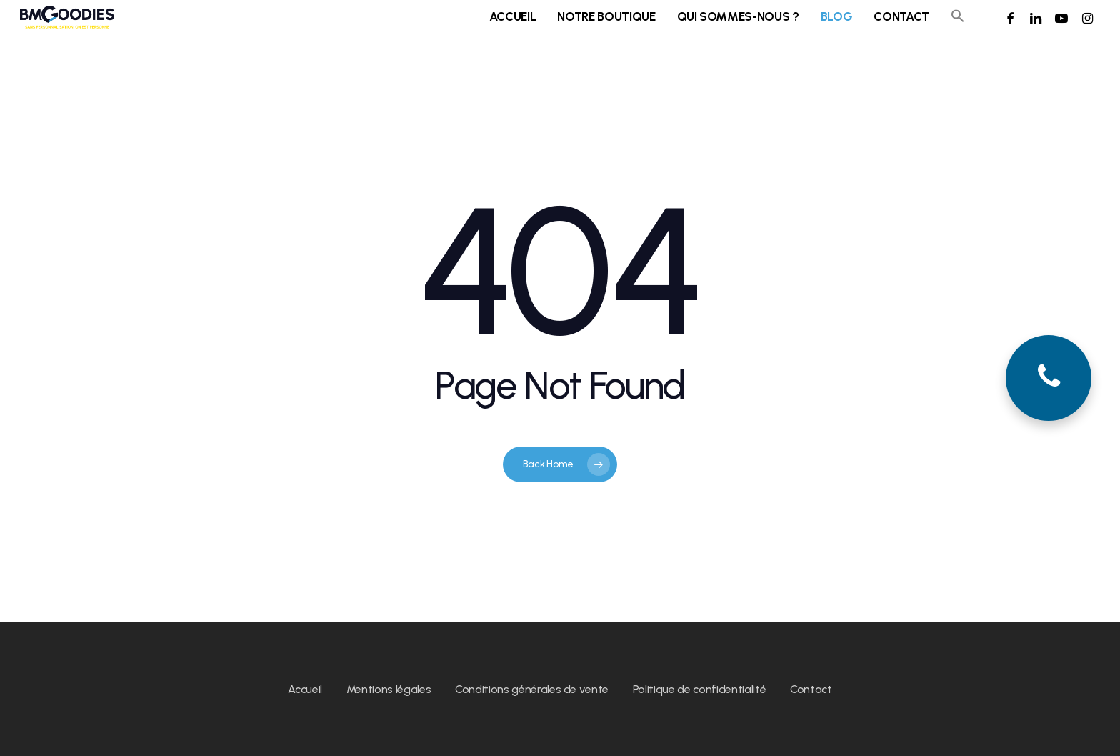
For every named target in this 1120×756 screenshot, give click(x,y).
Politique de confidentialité (699, 689)
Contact (811, 689)
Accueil (305, 689)
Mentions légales (388, 689)
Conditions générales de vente (532, 689)
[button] (958, 25)
